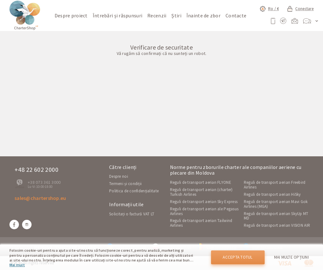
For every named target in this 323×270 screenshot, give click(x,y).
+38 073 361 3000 (44, 182)
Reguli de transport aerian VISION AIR (277, 225)
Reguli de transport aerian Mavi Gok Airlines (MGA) (276, 204)
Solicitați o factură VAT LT (132, 214)
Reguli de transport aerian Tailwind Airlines (201, 223)
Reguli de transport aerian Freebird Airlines (275, 185)
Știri (176, 15)
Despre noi (118, 176)
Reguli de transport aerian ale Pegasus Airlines (204, 211)
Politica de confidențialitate (134, 191)
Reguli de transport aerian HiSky (272, 194)
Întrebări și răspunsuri (117, 15)
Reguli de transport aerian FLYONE (200, 182)
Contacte (236, 15)
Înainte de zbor (203, 15)
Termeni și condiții (125, 183)
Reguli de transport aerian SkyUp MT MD (276, 216)
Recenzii (156, 15)
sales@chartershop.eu (40, 198)
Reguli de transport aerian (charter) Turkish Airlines (201, 192)
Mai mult (17, 264)
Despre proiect (71, 15)
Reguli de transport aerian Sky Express (204, 201)
